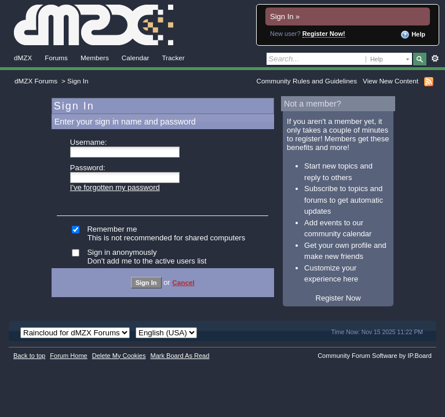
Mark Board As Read (179, 355)
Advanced (435, 58)
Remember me (171, 233)
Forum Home (68, 355)
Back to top (29, 355)
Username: (88, 142)
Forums (56, 57)
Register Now (338, 298)
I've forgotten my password (115, 187)
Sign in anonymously (171, 256)
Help (412, 34)
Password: (87, 167)
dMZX (23, 57)
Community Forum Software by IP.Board (375, 355)
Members (95, 57)
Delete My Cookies (119, 355)
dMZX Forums (35, 81)
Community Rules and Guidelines (307, 81)
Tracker (173, 57)
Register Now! (323, 33)
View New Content (390, 81)
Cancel (183, 282)
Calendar (135, 57)
